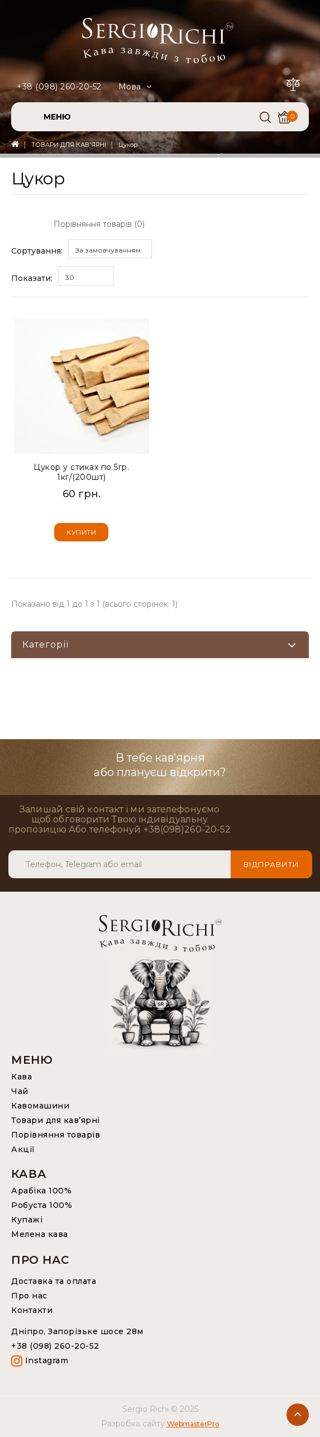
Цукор (127, 145)
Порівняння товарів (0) (99, 224)
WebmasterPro (193, 1424)
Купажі (26, 1220)
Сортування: (37, 251)
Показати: (31, 278)
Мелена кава (39, 1234)
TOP (297, 1414)
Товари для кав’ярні (55, 1120)
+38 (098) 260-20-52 (59, 86)
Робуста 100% (41, 1205)
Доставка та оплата (53, 1281)
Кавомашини (40, 1106)
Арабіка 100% (41, 1191)
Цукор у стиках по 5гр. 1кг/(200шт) (81, 472)
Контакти (31, 1310)
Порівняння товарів (55, 1135)
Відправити (271, 864)
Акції (23, 1149)
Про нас (29, 1296)
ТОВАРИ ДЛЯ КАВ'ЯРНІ (68, 145)
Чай (19, 1091)
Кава (21, 1077)
